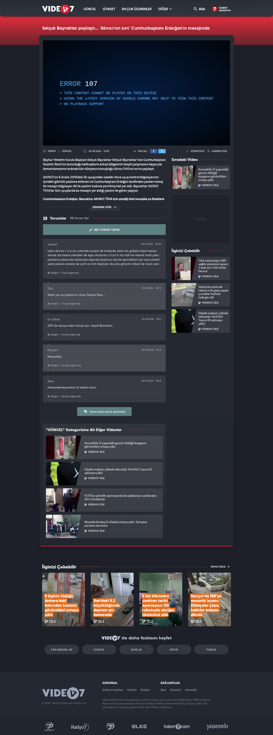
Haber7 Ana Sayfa (221, 9)
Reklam (132, 690)
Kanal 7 (49, 726)
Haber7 (177, 726)
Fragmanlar (62, 649)
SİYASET (109, 9)
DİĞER (165, 9)
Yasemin (218, 726)
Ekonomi (175, 690)
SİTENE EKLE (195, 151)
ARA (199, 9)
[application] (136, 93)
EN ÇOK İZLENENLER (136, 9)
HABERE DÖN (217, 151)
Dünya (99, 649)
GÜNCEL (90, 9)
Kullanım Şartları (112, 690)
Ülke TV (139, 726)
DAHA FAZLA (220, 566)
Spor (174, 649)
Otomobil (191, 690)
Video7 (52, 151)
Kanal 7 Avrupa (110, 726)
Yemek (211, 649)
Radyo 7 (80, 726)
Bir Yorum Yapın (104, 230)
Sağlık (136, 649)
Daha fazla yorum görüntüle (104, 411)
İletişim (145, 690)
